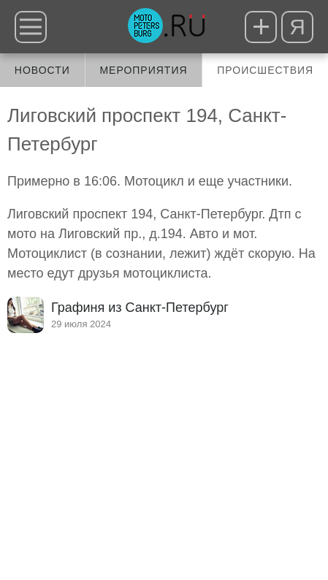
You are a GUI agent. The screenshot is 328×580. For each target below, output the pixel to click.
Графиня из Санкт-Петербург (140, 307)
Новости (42, 70)
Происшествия (265, 70)
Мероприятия (143, 70)
